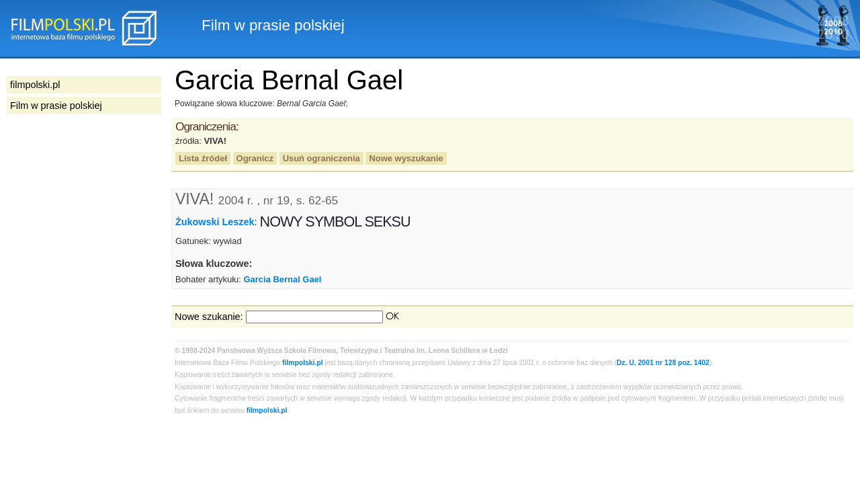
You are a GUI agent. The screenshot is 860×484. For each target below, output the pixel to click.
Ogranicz (254, 158)
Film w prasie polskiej (56, 105)
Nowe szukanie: (209, 316)
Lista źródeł (203, 158)
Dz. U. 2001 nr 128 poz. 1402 (663, 362)
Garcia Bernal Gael (283, 279)
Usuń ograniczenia (321, 158)
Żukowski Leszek (215, 221)
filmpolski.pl (302, 362)
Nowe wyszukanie (406, 158)
